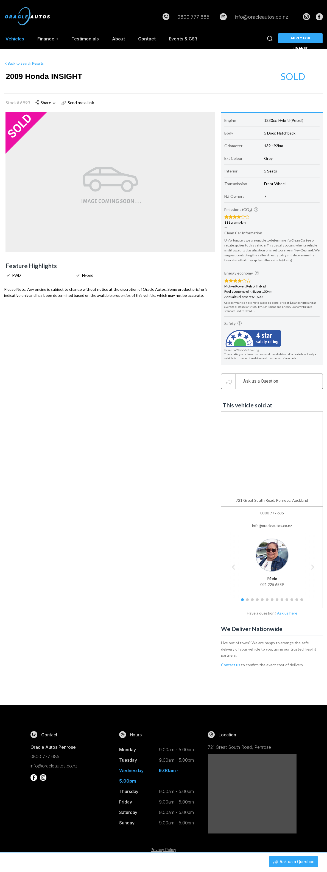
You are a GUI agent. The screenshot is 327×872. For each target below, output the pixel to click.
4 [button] (257, 602)
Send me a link (78, 102)
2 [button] (247, 602)
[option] (272, 562)
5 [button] (262, 602)
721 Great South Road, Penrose (239, 747)
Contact (147, 39)
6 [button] (267, 602)
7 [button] (272, 602)
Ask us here (287, 613)
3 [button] (252, 602)
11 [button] (292, 602)
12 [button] (297, 602)
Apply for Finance (300, 39)
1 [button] (242, 602)
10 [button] (288, 602)
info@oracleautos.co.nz (262, 17)
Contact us (230, 664)
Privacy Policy (163, 849)
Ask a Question (291, 861)
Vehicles (14, 39)
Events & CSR (183, 39)
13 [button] (302, 602)
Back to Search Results (24, 62)
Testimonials (85, 39)
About (118, 39)
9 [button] (282, 602)
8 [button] (277, 602)
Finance (47, 39)
